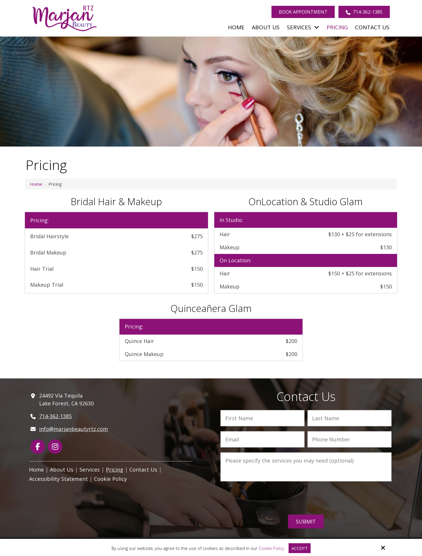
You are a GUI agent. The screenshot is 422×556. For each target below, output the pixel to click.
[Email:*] (262, 439)
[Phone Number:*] (349, 439)
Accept (299, 548)
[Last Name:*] (349, 418)
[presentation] (306, 498)
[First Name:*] (262, 418)
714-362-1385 (364, 12)
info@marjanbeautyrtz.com (73, 428)
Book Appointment (303, 12)
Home (36, 184)
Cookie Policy (271, 548)
